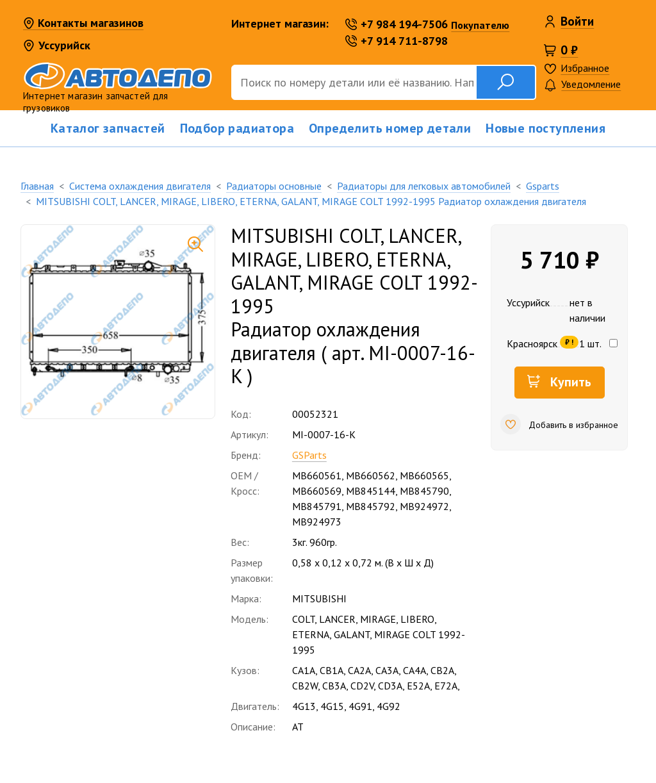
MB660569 (316, 490)
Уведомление (582, 85)
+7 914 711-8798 (396, 40)
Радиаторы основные (274, 185)
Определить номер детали (390, 128)
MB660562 (370, 475)
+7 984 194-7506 (396, 24)
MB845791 (316, 506)
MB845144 (370, 490)
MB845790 (424, 490)
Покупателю (480, 25)
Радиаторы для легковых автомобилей (424, 185)
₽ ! (569, 342)
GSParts (309, 455)
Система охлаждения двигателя (140, 185)
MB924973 (316, 521)
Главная (37, 185)
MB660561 (316, 475)
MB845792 (370, 506)
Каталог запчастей (108, 128)
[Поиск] (353, 82)
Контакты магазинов (83, 23)
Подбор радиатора (237, 128)
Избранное (585, 68)
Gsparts (542, 185)
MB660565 (424, 475)
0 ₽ (569, 50)
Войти (577, 21)
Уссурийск (56, 45)
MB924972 (424, 506)
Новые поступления (545, 128)
